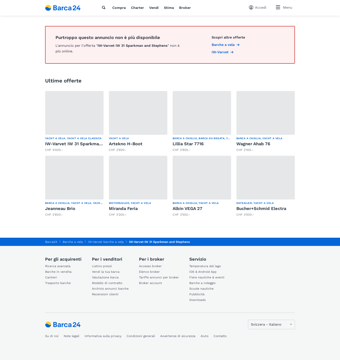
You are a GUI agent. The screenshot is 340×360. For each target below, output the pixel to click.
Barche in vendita (58, 271)
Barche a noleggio (202, 283)
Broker (185, 8)
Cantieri (51, 277)
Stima (169, 8)
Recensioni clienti (105, 294)
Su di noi (52, 336)
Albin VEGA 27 (187, 208)
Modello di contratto (107, 283)
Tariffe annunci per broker (159, 277)
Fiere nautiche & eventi (206, 277)
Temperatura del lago (205, 266)
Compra (119, 8)
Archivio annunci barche (110, 288)
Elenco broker (149, 271)
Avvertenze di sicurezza (177, 336)
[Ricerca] (104, 7)
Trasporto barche (58, 283)
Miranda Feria (123, 208)
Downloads (197, 300)
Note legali (71, 336)
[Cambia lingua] (271, 324)
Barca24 (51, 242)
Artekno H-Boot (125, 143)
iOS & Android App (203, 271)
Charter (137, 8)
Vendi (154, 8)
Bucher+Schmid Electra (261, 208)
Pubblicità (196, 294)
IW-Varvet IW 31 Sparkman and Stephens (88, 143)
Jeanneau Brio (60, 208)
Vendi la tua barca (105, 271)
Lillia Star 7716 (188, 143)
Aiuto (204, 336)
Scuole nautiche (201, 288)
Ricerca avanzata (57, 266)
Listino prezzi (102, 266)
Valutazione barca (105, 277)
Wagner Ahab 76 (253, 143)
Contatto (220, 336)
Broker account (150, 283)
